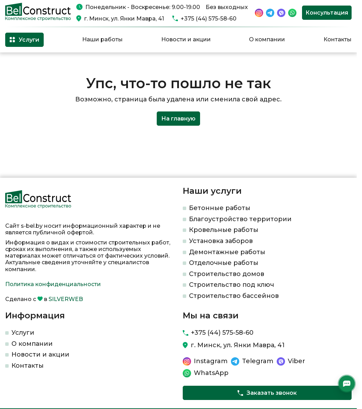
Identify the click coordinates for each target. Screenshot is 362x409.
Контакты (338, 39)
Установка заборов (221, 241)
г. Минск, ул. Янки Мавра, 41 (124, 18)
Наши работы (102, 39)
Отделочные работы (223, 263)
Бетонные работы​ (219, 208)
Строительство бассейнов (234, 296)
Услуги (22, 332)
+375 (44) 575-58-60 (208, 18)
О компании (267, 39)
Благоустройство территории (240, 219)
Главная (15, 64)
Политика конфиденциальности (53, 284)
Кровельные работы (223, 230)
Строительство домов (226, 274)
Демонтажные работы (227, 252)
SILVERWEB (66, 299)
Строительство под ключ (231, 285)
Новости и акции (186, 39)
